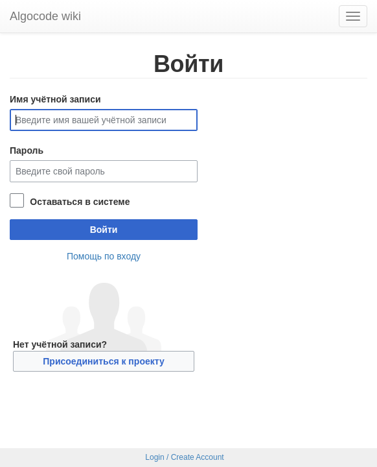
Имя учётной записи (55, 99)
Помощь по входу (104, 256)
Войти (104, 229)
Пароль (26, 150)
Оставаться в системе (80, 202)
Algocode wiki (45, 16)
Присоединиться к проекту (103, 361)
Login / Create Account (184, 457)
